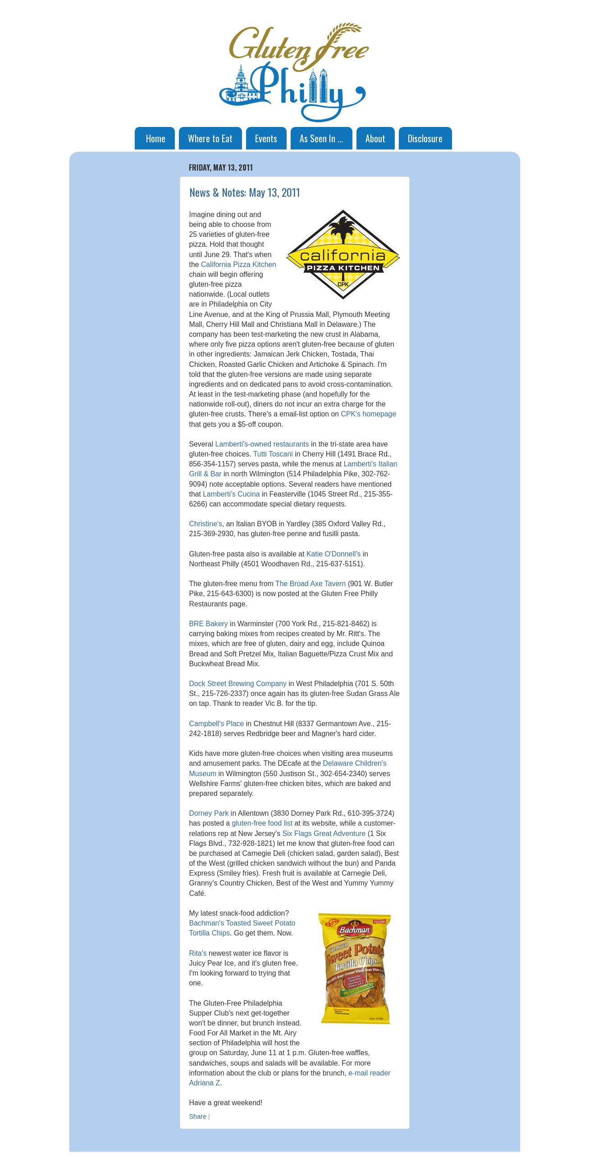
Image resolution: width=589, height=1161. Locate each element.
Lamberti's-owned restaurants (262, 444)
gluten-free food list (262, 823)
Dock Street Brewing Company (238, 683)
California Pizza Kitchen (238, 264)
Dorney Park (209, 813)
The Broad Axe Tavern (310, 583)
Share (197, 1116)
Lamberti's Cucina (231, 494)
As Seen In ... (321, 138)
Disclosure (425, 138)
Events (266, 138)
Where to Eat (210, 138)
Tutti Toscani (273, 454)
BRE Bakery (208, 624)
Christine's (205, 524)
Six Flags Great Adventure (324, 833)
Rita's (198, 953)
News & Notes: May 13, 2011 (244, 192)
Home (155, 138)
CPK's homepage (369, 414)
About (375, 138)
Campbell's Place (216, 723)
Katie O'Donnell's (333, 554)
